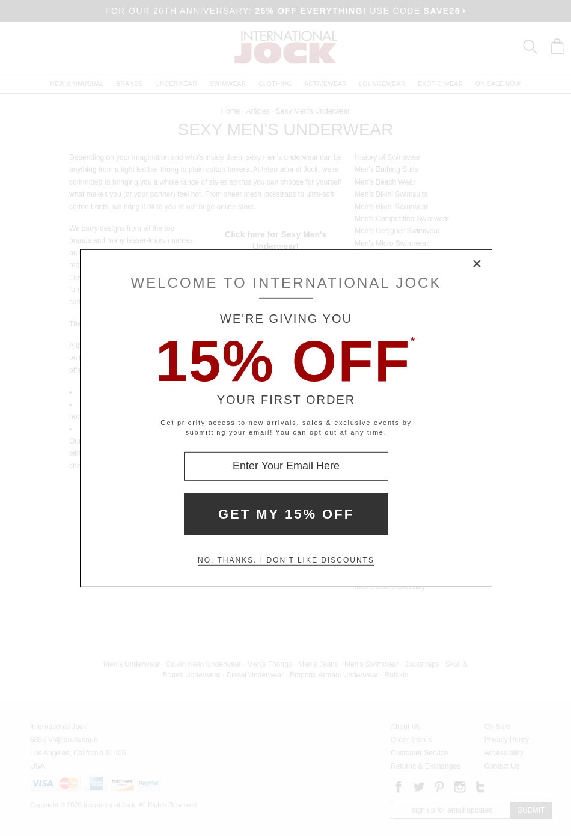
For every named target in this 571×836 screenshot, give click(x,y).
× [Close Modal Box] (477, 263)
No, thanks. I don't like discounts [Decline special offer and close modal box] (286, 560)
